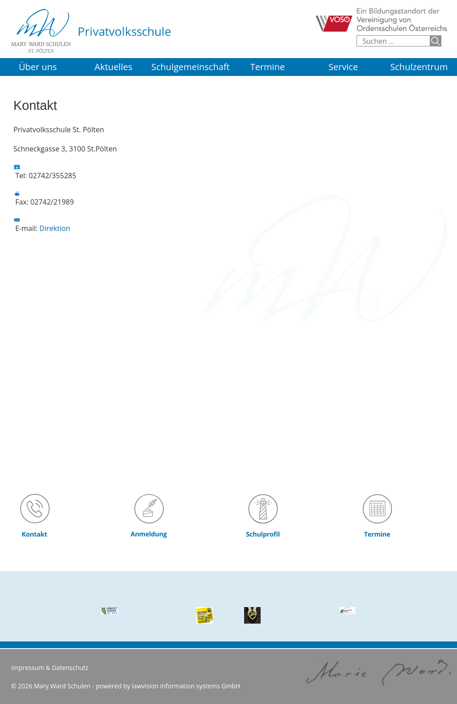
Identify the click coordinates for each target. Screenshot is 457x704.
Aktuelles (114, 67)
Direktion (54, 228)
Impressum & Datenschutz (49, 667)
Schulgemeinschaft (190, 67)
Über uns (38, 67)
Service (343, 67)
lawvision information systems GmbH (186, 686)
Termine (267, 67)
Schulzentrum (419, 67)
